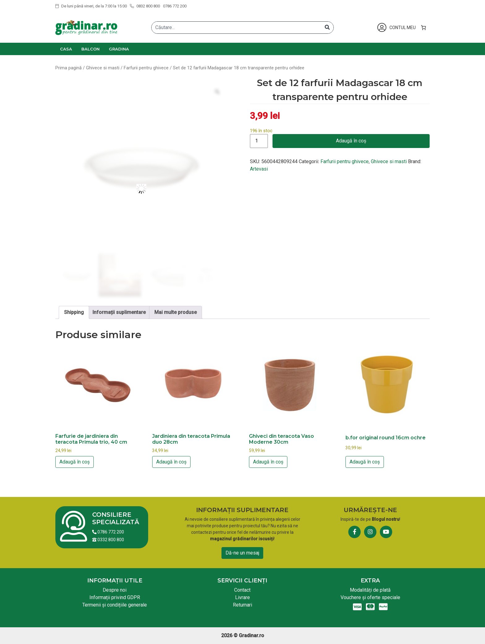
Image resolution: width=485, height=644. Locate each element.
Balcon (90, 48)
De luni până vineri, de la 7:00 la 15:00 (91, 6)
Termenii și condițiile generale (114, 605)
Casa (66, 48)
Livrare (242, 597)
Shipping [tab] (74, 312)
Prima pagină (68, 68)
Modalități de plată (370, 590)
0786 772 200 (175, 6)
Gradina (119, 48)
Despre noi (115, 590)
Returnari (242, 605)
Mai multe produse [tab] (175, 312)
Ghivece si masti (102, 68)
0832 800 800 (145, 6)
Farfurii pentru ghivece (146, 68)
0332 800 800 (108, 539)
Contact (242, 590)
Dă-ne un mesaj (242, 553)
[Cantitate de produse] (259, 141)
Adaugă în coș (351, 141)
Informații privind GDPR (114, 597)
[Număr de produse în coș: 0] (423, 27)
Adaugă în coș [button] (74, 462)
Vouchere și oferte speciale (370, 597)
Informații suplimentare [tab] (119, 312)
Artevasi (259, 169)
